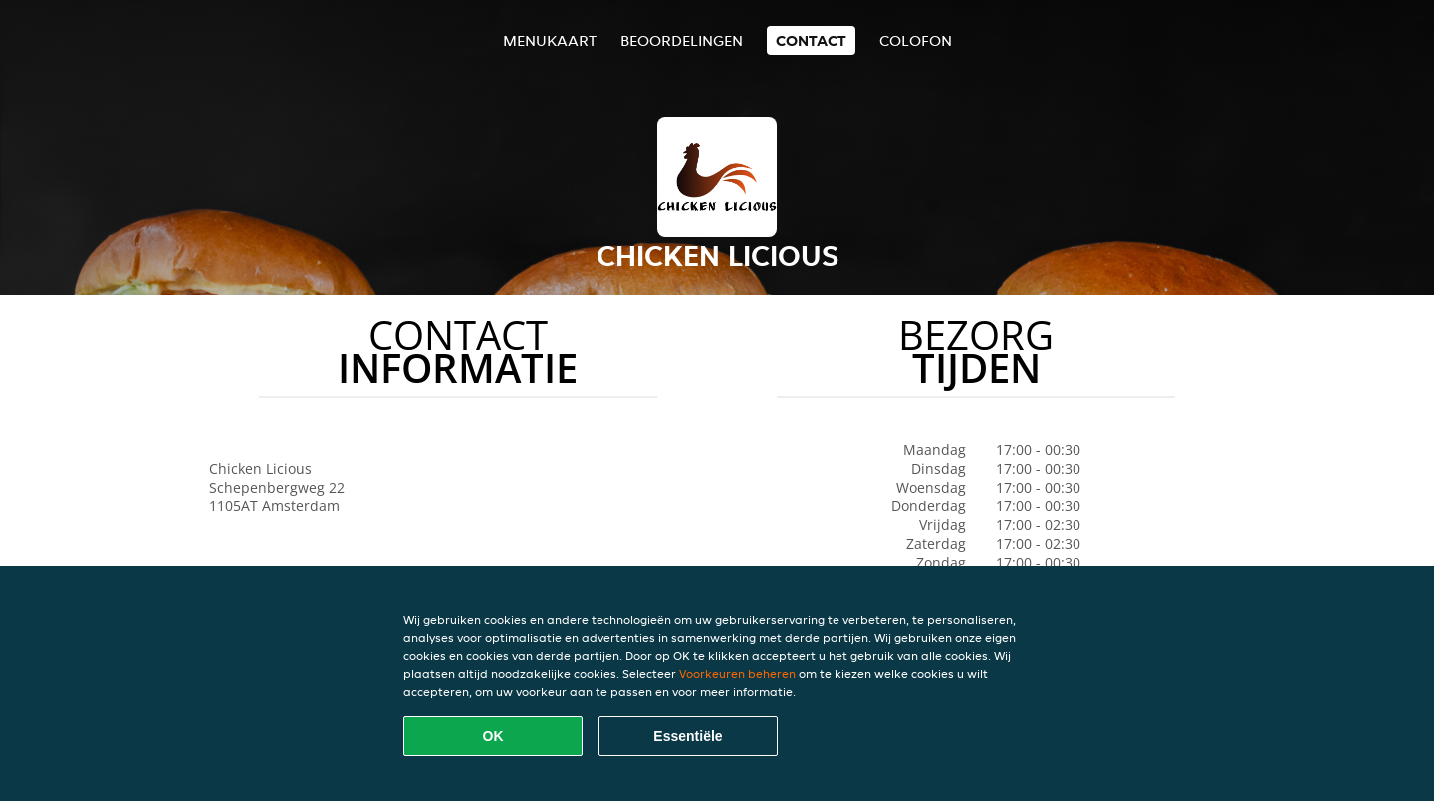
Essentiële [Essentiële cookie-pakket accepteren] (687, 736)
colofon (915, 40)
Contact (811, 40)
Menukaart (550, 40)
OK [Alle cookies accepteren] (493, 736)
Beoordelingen (681, 40)
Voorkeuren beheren (737, 673)
